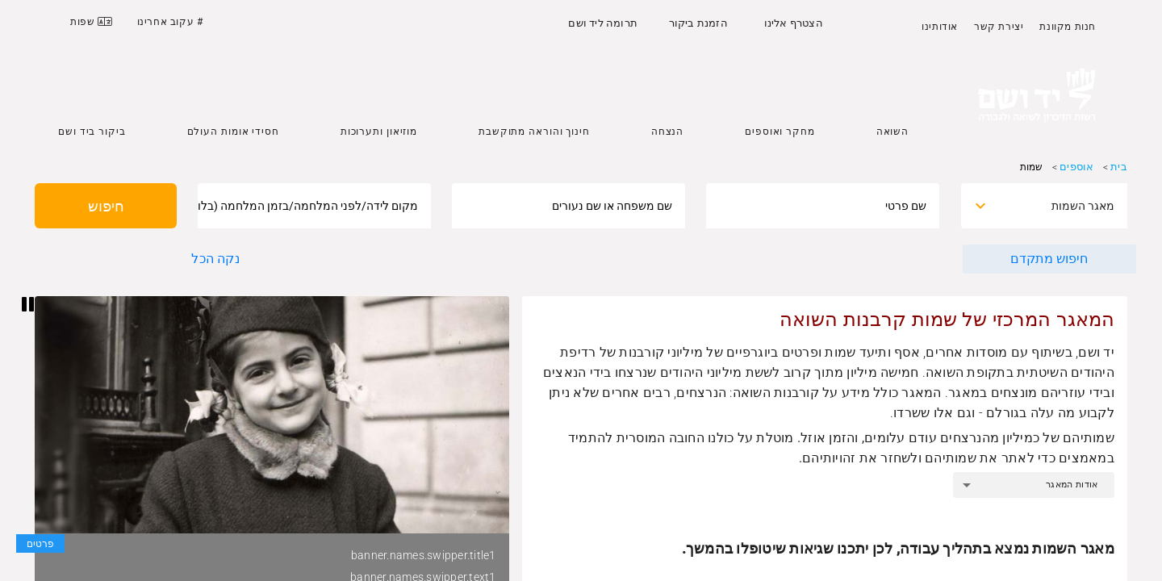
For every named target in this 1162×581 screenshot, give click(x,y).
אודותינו (940, 26)
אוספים (1076, 167)
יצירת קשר (998, 26)
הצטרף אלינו (793, 23)
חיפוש (106, 206)
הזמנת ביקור (698, 23)
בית (1118, 167)
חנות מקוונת (1067, 26)
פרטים (40, 544)
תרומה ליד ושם (602, 23)
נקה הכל (215, 258)
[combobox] (1058, 205)
